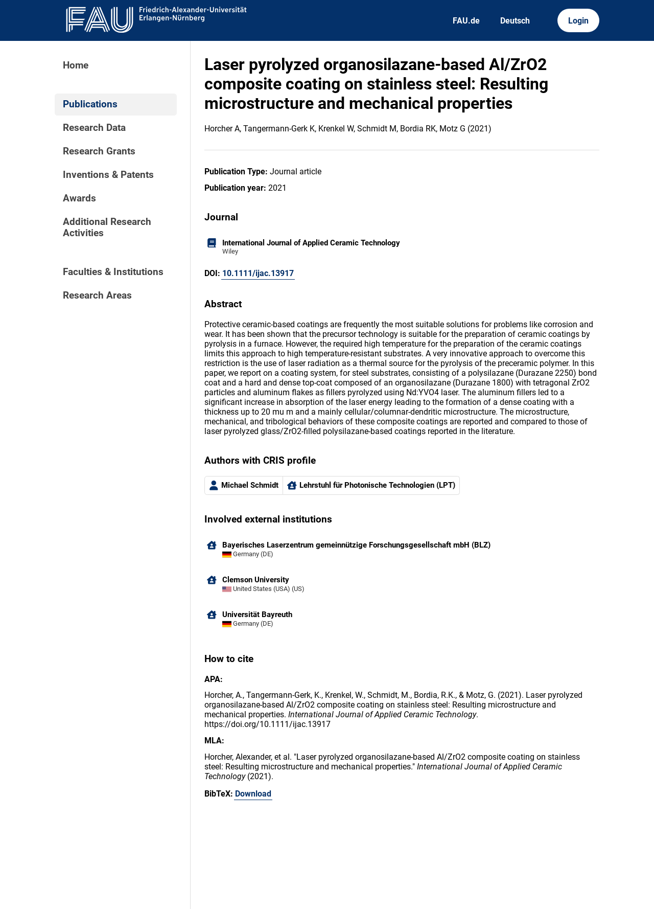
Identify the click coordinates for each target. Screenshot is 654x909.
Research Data (94, 127)
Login (578, 21)
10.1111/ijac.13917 (258, 273)
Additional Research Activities (107, 227)
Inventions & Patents (108, 174)
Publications (90, 104)
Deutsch (515, 21)
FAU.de (466, 21)
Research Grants (99, 151)
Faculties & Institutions (113, 272)
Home (75, 65)
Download (253, 794)
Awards (79, 198)
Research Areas (97, 295)
